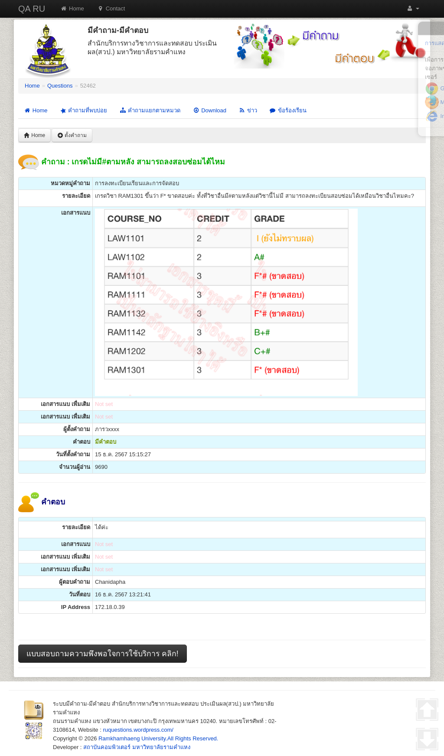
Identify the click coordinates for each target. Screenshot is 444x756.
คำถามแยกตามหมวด (149, 110)
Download (209, 110)
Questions (60, 85)
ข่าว (247, 110)
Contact (111, 8)
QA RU (31, 8)
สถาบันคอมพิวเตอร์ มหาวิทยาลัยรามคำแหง (136, 747)
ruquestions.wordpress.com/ (138, 730)
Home (72, 8)
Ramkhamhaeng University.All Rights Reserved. (158, 738)
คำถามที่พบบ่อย (83, 111)
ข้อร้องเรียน (288, 110)
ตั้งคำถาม (72, 135)
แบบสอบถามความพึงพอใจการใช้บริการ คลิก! (102, 653)
